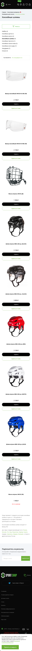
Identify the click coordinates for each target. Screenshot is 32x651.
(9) (9, 38)
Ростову (9, 532)
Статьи (2, 602)
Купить (16, 104)
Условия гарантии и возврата (7, 594)
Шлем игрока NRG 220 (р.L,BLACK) (16, 244)
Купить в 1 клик (16, 108)
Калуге (25, 532)
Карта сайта (3, 619)
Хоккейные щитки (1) (8, 33)
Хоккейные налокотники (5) (9, 43)
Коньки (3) (5, 51)
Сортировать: (7, 57)
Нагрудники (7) (6, 48)
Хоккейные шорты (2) (8, 36)
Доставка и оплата (5, 598)
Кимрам (15, 534)
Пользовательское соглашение (7, 612)
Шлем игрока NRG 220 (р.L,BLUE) (16, 444)
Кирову (21, 532)
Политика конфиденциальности (8, 609)
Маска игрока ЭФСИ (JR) (16, 194)
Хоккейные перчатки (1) (8, 41)
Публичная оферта (5, 616)
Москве (4, 532)
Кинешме (20, 534)
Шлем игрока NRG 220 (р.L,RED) (16, 344)
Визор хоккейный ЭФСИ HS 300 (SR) (16, 93)
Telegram (16, 583)
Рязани (25, 530)
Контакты (3, 605)
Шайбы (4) (5, 31)
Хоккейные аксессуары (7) (9, 46)
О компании (3, 591)
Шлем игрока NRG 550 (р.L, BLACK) (16, 294)
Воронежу (15, 532)
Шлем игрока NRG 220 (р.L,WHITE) (16, 394)
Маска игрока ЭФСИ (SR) (16, 494)
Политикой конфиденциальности (11, 641)
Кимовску (9, 534)
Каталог (27, 575)
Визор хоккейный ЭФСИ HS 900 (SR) (16, 143)
